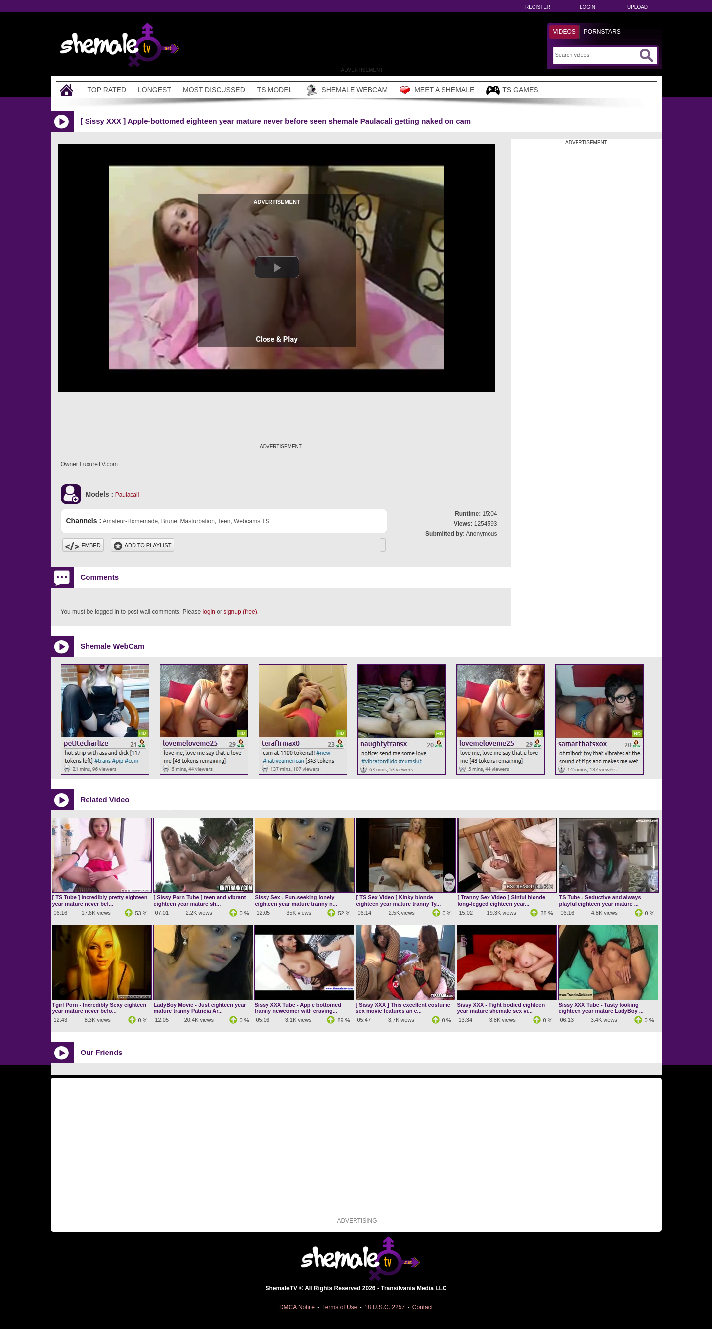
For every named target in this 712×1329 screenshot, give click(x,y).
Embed (83, 545)
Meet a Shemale (437, 90)
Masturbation (197, 521)
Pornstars (602, 31)
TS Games (512, 90)
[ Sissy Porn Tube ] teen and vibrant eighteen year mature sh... (200, 900)
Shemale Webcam (346, 90)
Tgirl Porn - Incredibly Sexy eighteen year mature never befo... (99, 1008)
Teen (224, 521)
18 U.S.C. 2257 (384, 1307)
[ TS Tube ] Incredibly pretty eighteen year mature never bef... (100, 900)
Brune (169, 521)
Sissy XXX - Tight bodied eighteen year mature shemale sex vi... (501, 1008)
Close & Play (277, 339)
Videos (564, 31)
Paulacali (127, 494)
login (209, 611)
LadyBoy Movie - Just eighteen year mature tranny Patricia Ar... (200, 1008)
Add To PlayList (143, 545)
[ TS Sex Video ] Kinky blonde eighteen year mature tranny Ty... (398, 900)
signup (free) (240, 611)
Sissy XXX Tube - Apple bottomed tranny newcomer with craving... (298, 1008)
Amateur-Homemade (130, 521)
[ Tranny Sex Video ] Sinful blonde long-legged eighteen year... (502, 900)
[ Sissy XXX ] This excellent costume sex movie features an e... (403, 1008)
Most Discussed (214, 89)
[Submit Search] (646, 55)
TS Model (275, 89)
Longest (154, 89)
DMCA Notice (297, 1307)
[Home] (68, 90)
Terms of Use (339, 1307)
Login (587, 7)
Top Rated (107, 89)
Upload (637, 7)
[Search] (596, 55)
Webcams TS (251, 521)
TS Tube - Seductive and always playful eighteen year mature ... (600, 900)
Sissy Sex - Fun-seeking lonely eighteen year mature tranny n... (296, 900)
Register (537, 7)
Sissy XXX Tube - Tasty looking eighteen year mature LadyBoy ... (601, 1008)
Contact (422, 1307)
